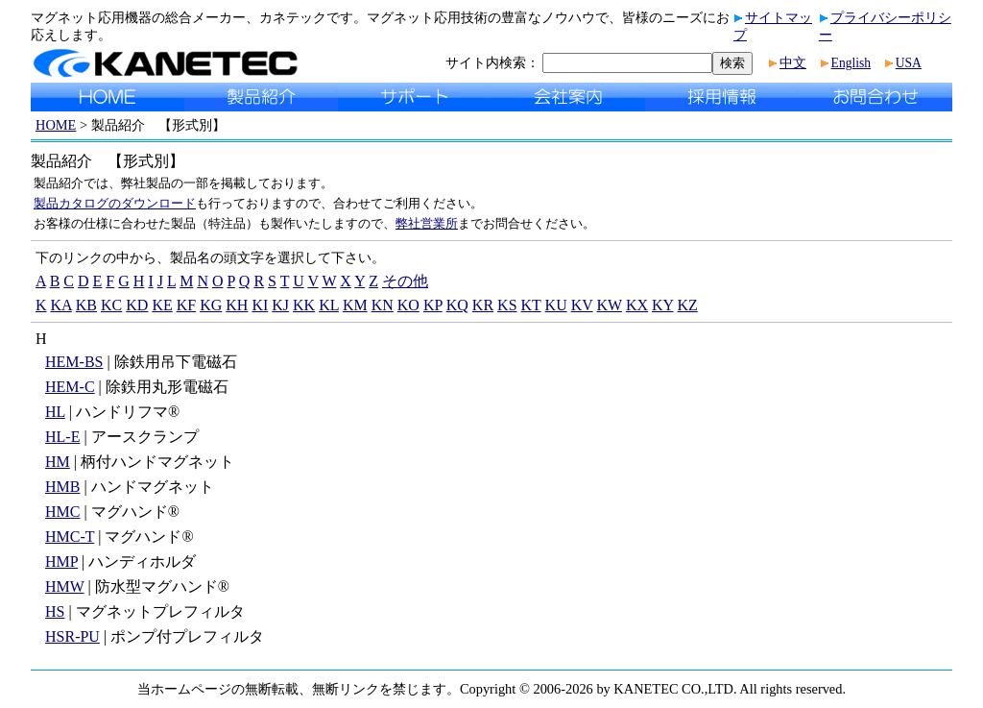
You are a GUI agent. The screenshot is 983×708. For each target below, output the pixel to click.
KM (355, 305)
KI (260, 305)
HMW (64, 586)
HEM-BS (74, 362)
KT (531, 305)
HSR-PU (72, 636)
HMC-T (69, 536)
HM (57, 461)
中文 (792, 63)
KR (482, 305)
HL (55, 411)
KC (111, 305)
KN (383, 305)
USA (909, 63)
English (851, 63)
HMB (62, 486)
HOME (56, 125)
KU (556, 305)
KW (609, 305)
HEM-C (70, 386)
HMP (61, 561)
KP (433, 305)
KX (637, 305)
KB (86, 305)
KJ (280, 305)
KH (237, 305)
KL (329, 305)
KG (211, 305)
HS (54, 611)
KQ (457, 305)
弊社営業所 (427, 223)
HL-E (62, 436)
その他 (405, 281)
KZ (688, 305)
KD (137, 305)
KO (408, 305)
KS (506, 305)
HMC (62, 511)
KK (304, 305)
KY (663, 305)
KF (186, 305)
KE (162, 305)
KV (582, 305)
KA (61, 305)
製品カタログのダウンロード (115, 203)
